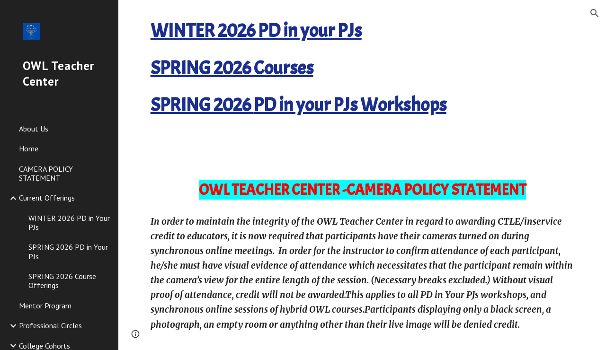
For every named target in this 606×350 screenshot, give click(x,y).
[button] (594, 13)
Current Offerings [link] (47, 197)
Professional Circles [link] (50, 325)
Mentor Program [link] (45, 305)
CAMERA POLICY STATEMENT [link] (46, 173)
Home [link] (28, 148)
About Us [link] (33, 128)
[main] (362, 80)
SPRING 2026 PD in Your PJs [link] (68, 251)
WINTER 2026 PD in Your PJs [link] (69, 222)
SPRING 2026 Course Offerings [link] (62, 280)
